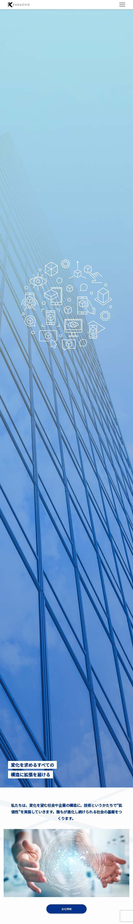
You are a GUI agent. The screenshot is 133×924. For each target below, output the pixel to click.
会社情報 (66, 909)
